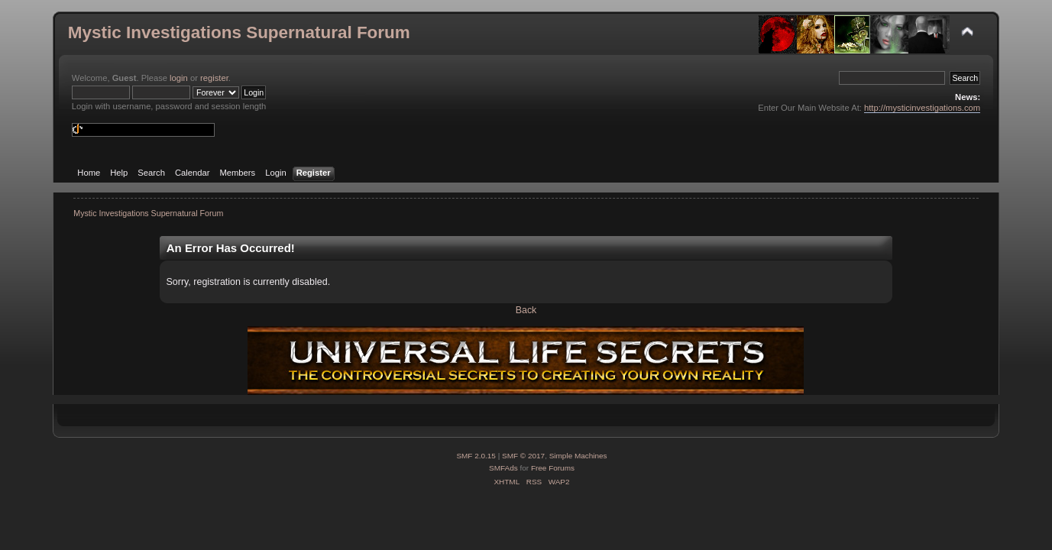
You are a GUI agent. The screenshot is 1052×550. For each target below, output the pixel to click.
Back (526, 310)
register (214, 77)
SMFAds (503, 468)
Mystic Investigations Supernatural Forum (239, 32)
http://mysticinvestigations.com (922, 107)
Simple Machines (578, 455)
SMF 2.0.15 (476, 455)
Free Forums (553, 468)
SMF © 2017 (523, 455)
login (179, 77)
